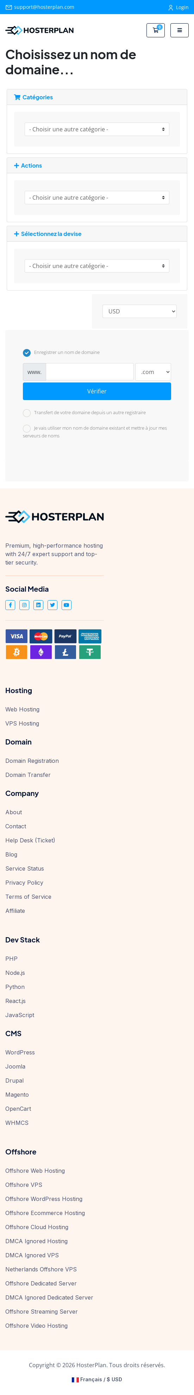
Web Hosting (22, 709)
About (13, 812)
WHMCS (17, 1122)
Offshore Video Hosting (36, 1325)
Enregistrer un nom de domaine (61, 353)
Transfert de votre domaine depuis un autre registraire (84, 413)
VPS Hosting (22, 723)
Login (179, 7)
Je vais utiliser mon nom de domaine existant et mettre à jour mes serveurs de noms (95, 432)
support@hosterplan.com (39, 7)
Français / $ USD (97, 1379)
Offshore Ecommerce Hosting (45, 1212)
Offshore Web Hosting (35, 1170)
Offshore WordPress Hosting (43, 1198)
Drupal (14, 1080)
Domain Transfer (28, 774)
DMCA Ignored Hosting (36, 1241)
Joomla (15, 1066)
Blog (11, 854)
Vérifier (97, 391)
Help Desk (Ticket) (30, 840)
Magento (17, 1094)
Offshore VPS (23, 1184)
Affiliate (15, 910)
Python (15, 986)
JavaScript (19, 1015)
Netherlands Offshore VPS (41, 1269)
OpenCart (18, 1108)
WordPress (20, 1052)
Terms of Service (28, 896)
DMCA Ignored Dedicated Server (49, 1297)
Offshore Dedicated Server (41, 1283)
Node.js (15, 972)
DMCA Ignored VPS (32, 1255)
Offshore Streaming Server (41, 1311)
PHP (11, 958)
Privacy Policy (24, 882)
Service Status (24, 868)
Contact (15, 826)
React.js (15, 1000)
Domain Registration (32, 760)
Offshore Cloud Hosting (36, 1227)
